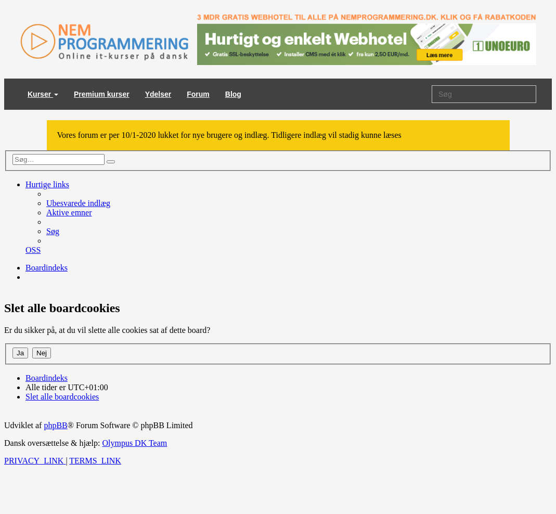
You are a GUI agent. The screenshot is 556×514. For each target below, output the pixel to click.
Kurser (43, 94)
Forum (198, 94)
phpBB (55, 425)
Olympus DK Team (134, 443)
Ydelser (158, 94)
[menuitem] (78, 203)
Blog (233, 94)
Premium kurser (102, 94)
